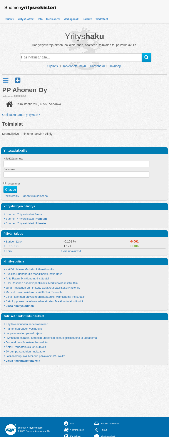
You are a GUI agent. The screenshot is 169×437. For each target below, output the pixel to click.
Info (40, 19)
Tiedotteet (101, 19)
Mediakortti (53, 19)
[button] (17, 80)
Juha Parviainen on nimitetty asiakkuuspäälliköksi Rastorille (43, 287)
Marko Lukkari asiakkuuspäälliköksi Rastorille (34, 292)
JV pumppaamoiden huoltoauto (25, 351)
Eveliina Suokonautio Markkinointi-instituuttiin (34, 274)
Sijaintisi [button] (53, 66)
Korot (9, 251)
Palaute (87, 19)
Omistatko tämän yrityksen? (21, 114)
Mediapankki (71, 19)
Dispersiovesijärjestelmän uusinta (27, 342)
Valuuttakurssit (72, 251)
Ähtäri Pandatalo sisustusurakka (26, 347)
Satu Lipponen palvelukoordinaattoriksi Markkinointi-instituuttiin (45, 301)
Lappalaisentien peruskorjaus (24, 333)
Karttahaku (97, 66)
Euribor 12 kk (14, 241)
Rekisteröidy (11, 196)
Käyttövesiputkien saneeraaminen (27, 324)
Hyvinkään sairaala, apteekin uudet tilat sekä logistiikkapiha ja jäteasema (51, 337)
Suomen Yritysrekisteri (24, 214)
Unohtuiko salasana (35, 196)
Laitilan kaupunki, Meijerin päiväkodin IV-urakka (35, 356)
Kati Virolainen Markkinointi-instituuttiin (30, 269)
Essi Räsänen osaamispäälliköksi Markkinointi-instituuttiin (42, 283)
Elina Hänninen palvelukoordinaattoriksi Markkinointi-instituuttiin (45, 296)
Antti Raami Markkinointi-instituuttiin (28, 278)
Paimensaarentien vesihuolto (24, 328)
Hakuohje (115, 66)
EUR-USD (12, 246)
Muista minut (14, 184)
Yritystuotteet (26, 19)
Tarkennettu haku (74, 66)
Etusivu (9, 19)
